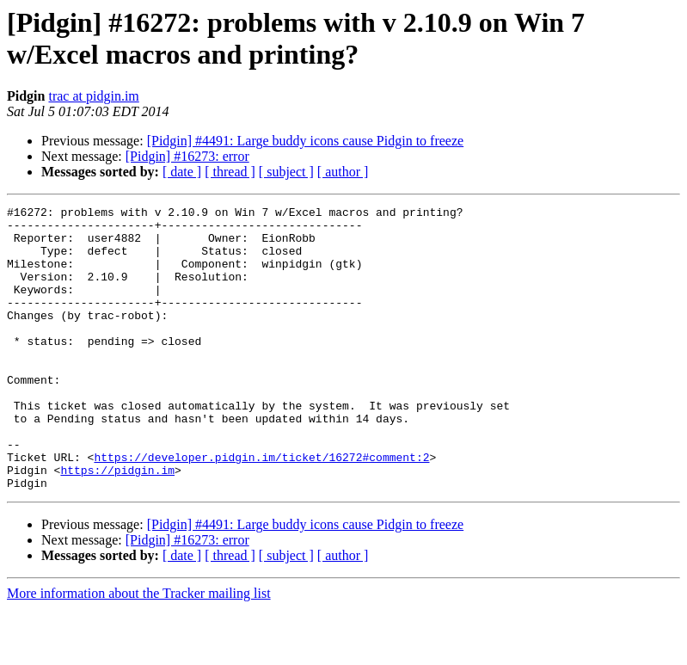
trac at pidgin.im (93, 96)
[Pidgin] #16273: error (187, 156)
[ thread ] (230, 171)
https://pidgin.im (117, 524)
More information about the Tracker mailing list (139, 650)
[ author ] (343, 171)
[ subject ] (286, 171)
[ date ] (182, 171)
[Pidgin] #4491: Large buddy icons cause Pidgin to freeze (305, 140)
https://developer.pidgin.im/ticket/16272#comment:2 (261, 508)
